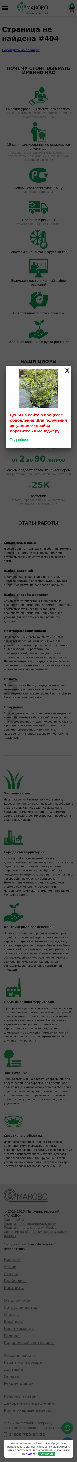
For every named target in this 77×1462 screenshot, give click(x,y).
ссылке (31, 1453)
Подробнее (19, 440)
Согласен (47, 1453)
